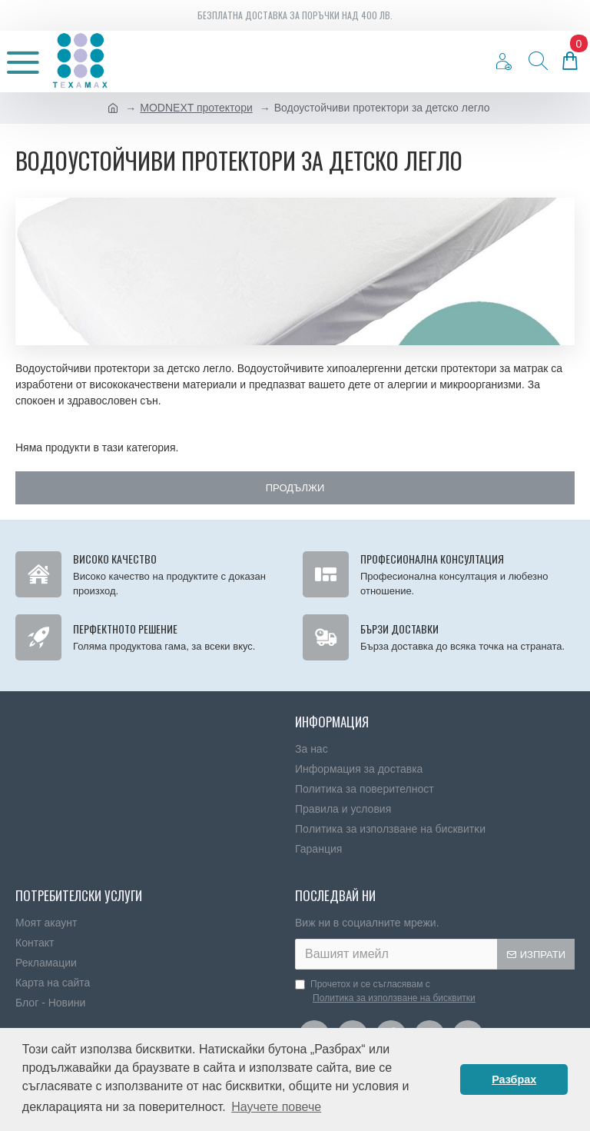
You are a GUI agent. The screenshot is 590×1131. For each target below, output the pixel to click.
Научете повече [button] (276, 1106)
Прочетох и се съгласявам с (386, 992)
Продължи (295, 488)
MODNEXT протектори (196, 107)
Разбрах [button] (514, 1079)
